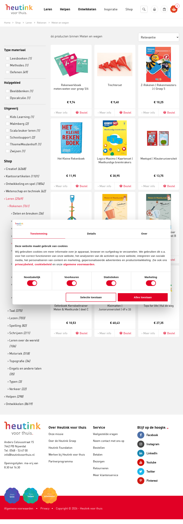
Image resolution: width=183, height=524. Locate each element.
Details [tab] (91, 233)
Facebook (147, 435)
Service (99, 427)
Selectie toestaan (91, 297)
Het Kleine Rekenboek (71, 158)
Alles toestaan (143, 297)
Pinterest (147, 480)
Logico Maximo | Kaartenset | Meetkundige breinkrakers (115, 160)
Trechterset (115, 85)
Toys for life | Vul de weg (159, 305)
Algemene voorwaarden (18, 508)
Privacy (44, 508)
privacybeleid (24, 264)
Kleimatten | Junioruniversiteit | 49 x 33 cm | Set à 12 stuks (115, 309)
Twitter (146, 471)
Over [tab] (144, 233)
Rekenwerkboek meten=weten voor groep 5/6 (71, 86)
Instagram (148, 444)
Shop (8, 161)
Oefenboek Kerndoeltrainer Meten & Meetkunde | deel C (71, 307)
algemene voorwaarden (78, 264)
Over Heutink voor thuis (67, 427)
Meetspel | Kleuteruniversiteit (158, 158)
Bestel (81, 112)
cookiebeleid (44, 264)
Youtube (146, 462)
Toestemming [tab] (38, 233)
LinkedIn (147, 453)
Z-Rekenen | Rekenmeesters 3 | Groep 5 (158, 86)
